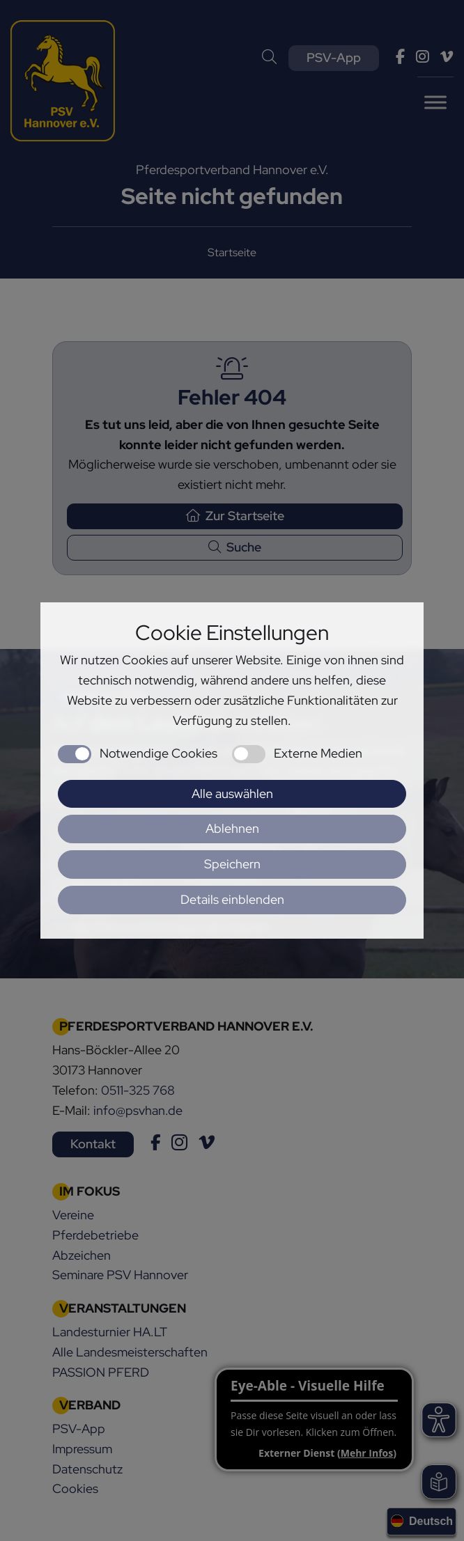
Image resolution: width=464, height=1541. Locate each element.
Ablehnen (232, 828)
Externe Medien (318, 753)
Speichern (232, 864)
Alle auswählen (232, 793)
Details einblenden (232, 899)
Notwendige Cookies (158, 753)
